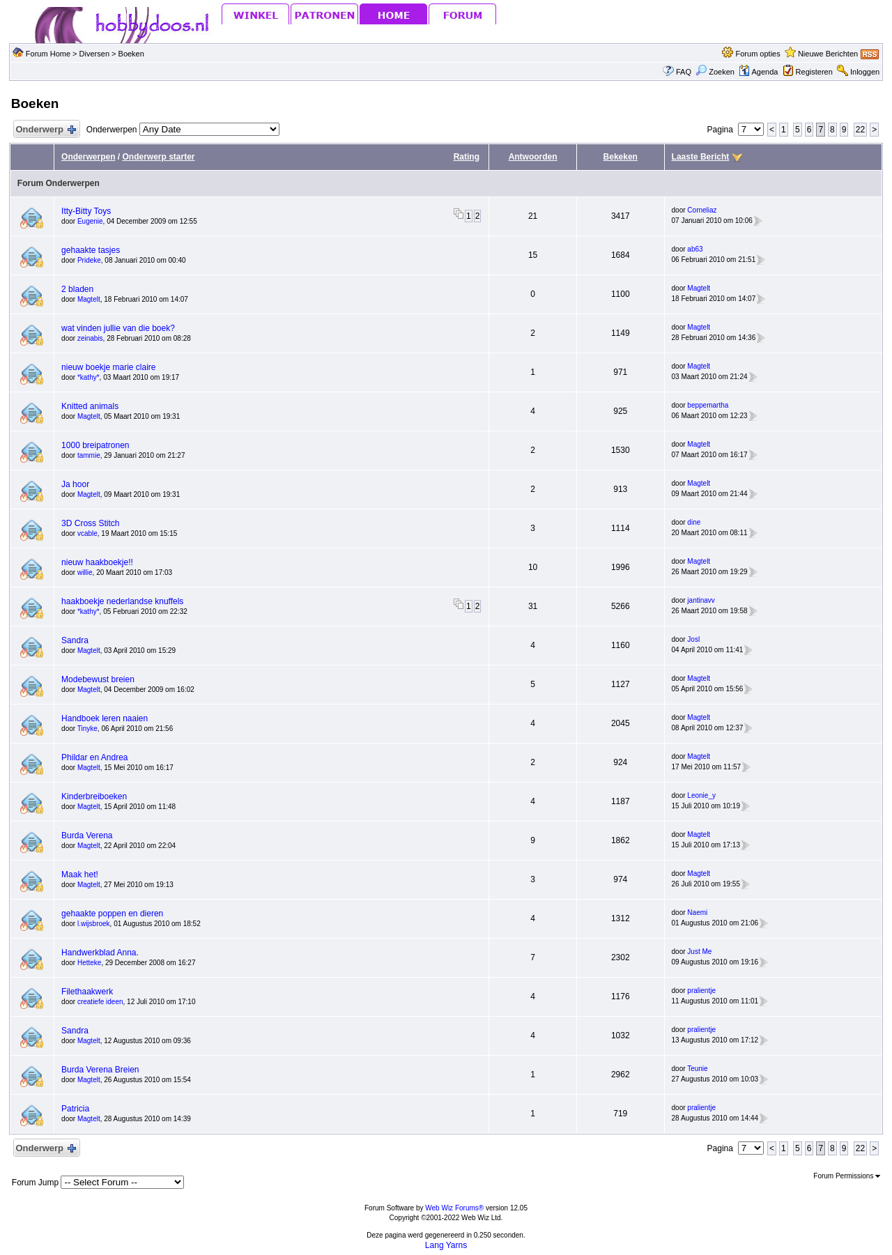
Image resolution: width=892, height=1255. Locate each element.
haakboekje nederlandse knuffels (122, 601)
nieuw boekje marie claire (108, 367)
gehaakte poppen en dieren (112, 913)
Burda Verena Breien (100, 1070)
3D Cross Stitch (90, 523)
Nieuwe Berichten (828, 53)
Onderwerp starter (158, 157)
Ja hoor (75, 484)
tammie (88, 455)
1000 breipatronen (95, 445)
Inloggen (864, 72)
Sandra (75, 640)
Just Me (699, 951)
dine (693, 522)
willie (85, 572)
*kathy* (88, 377)
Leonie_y (701, 795)
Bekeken (620, 157)
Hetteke (89, 963)
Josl (693, 639)
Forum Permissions (846, 1176)
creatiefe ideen (100, 1002)
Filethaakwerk (87, 991)
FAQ (683, 72)
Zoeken (715, 72)
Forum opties (758, 53)
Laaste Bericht (701, 157)
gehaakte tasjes (90, 250)
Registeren (814, 72)
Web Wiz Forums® (454, 1208)
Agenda (758, 72)
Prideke (89, 260)
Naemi (697, 912)
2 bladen (77, 289)
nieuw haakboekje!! (97, 562)
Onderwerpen (88, 157)
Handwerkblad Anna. (100, 952)
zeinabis (90, 338)
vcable (87, 533)
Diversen (94, 53)
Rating (466, 157)
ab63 (694, 249)
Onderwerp (45, 130)
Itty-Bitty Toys (86, 211)
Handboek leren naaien (104, 718)
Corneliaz (701, 210)
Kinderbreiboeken (94, 796)
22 (860, 129)
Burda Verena (86, 835)
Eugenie (90, 221)
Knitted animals (89, 406)
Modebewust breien (97, 679)
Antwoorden (533, 157)
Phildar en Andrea (94, 757)
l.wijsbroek (93, 923)
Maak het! (79, 874)
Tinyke (87, 728)
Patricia (75, 1109)
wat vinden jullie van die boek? (118, 328)
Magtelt (88, 299)
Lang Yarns (446, 1245)
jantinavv (700, 600)
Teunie (697, 1068)
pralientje (701, 990)
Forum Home (48, 53)
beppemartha (707, 405)
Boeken (131, 53)
